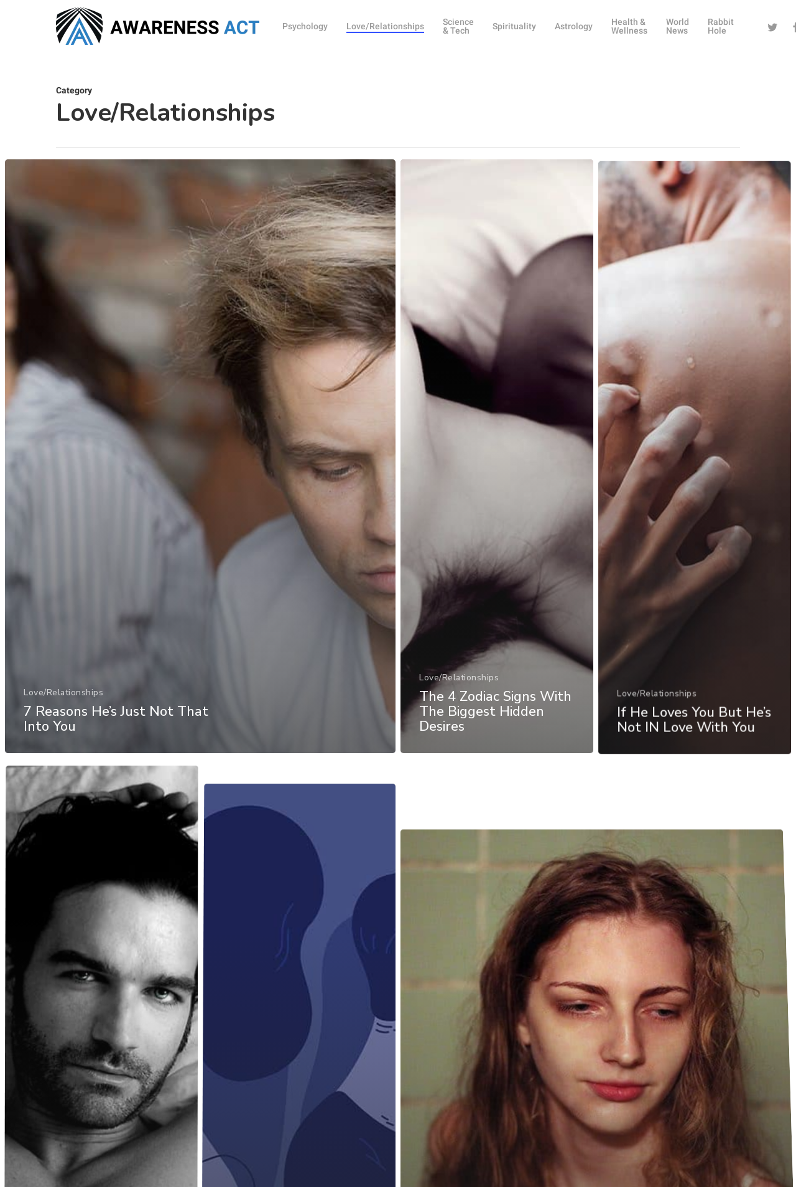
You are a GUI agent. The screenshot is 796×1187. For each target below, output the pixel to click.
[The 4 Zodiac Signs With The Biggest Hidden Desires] (498, 490)
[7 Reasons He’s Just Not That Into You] (199, 479)
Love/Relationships (61, 710)
